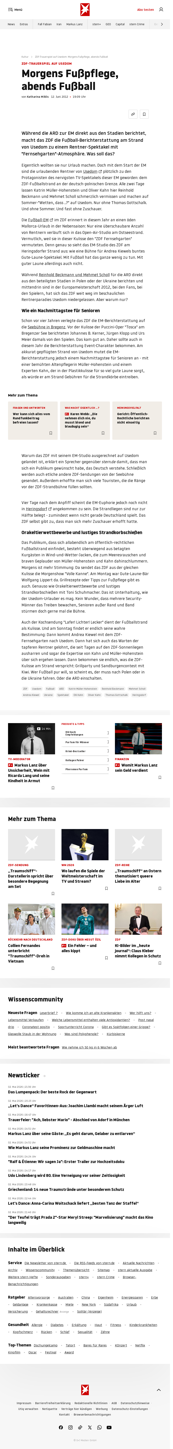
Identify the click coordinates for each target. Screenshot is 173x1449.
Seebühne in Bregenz (47, 327)
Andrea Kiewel (31, 694)
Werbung (102, 1409)
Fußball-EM (38, 219)
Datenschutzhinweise (135, 1403)
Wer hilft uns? (140, 1013)
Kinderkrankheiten (143, 1325)
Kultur (25, 56)
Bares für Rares (95, 1345)
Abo (145, 10)
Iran (58, 24)
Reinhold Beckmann (113, 688)
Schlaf (65, 1332)
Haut (98, 1325)
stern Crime (136, 24)
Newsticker (24, 1075)
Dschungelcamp (45, 1345)
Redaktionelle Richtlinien (91, 1403)
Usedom (90, 171)
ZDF (25, 688)
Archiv (12, 1270)
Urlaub (132, 1304)
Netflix (140, 1345)
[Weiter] (162, 24)
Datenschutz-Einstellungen (130, 1409)
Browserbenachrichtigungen (92, 1414)
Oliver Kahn (94, 694)
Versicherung (18, 1311)
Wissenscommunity (40, 1270)
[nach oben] (159, 1390)
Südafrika (111, 1304)
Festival (50, 1352)
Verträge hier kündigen (76, 1409)
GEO (108, 24)
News (11, 24)
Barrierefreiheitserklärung (53, 1403)
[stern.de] (85, 9)
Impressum (24, 1403)
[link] (161, 10)
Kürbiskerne (116, 1034)
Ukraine (48, 694)
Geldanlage (20, 1304)
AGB (114, 1403)
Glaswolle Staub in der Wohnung (32, 1034)
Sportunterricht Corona (76, 1027)
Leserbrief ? (49, 1013)
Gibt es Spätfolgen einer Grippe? (126, 1027)
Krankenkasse (47, 1304)
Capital (120, 24)
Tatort (70, 1345)
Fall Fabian (45, 24)
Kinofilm (14, 1352)
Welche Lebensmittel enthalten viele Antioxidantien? (91, 1020)
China (86, 1297)
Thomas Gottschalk (116, 694)
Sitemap (104, 1270)
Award (69, 1352)
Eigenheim (105, 1297)
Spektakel (63, 694)
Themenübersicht (76, 1270)
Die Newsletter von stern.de (46, 1263)
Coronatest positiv (36, 1027)
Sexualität (85, 1332)
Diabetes (57, 1325)
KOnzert (121, 1345)
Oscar (33, 1352)
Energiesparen (132, 1297)
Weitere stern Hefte (23, 1277)
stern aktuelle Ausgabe (135, 1270)
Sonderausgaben (58, 1277)
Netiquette (49, 1409)
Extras (24, 24)
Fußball (50, 688)
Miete (70, 1304)
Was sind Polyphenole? (81, 1034)
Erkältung (79, 1325)
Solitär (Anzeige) (89, 1311)
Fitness (115, 1325)
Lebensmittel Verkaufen (26, 1020)
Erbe (154, 1297)
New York (89, 1304)
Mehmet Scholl (137, 688)
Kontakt (64, 1414)
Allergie (37, 1325)
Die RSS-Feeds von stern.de (94, 1263)
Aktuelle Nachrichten (138, 1263)
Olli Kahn (78, 694)
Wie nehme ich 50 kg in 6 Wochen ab (89, 1047)
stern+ (96, 24)
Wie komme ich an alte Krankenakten (93, 1013)
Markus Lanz (74, 24)
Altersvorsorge (39, 1297)
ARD (61, 688)
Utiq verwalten (28, 1409)
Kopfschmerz (23, 1332)
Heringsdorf (36, 508)
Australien (65, 1297)
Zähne (105, 1332)
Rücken (46, 1332)
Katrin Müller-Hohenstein (83, 688)
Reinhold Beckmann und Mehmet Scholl (74, 274)
